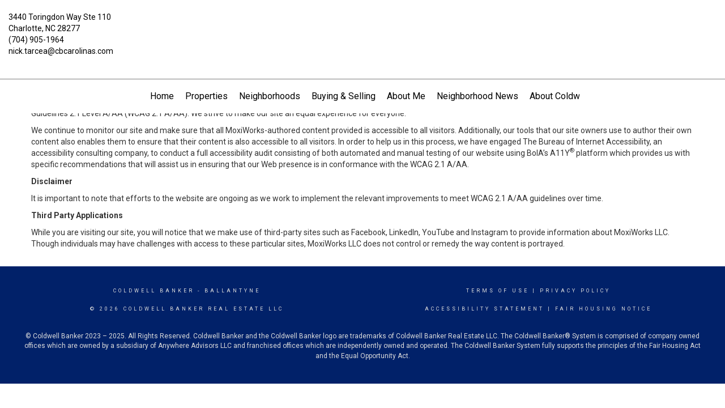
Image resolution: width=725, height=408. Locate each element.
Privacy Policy (575, 291)
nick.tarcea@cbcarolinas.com (60, 51)
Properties (206, 96)
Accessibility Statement (484, 309)
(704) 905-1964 (36, 39)
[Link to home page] (362, 25)
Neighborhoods (269, 96)
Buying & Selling (344, 96)
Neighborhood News (477, 96)
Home (162, 96)
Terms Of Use (497, 291)
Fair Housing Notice (603, 309)
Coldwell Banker (153, 291)
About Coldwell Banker (574, 96)
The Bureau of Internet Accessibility (586, 141)
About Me (406, 96)
